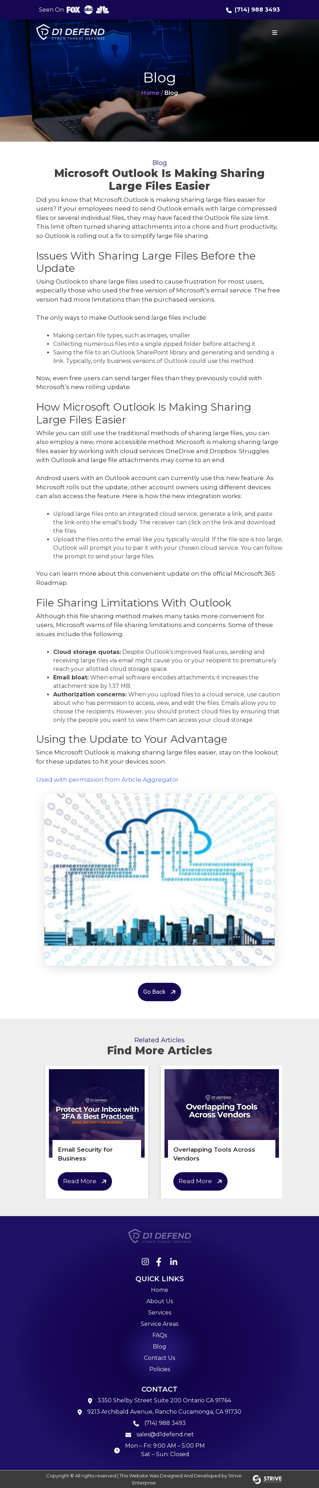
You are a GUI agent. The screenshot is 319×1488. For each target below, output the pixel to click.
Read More (86, 1181)
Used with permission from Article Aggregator (107, 779)
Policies (159, 1369)
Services (159, 1312)
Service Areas (159, 1324)
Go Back (160, 992)
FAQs (159, 1335)
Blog (159, 1346)
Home (159, 1290)
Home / (152, 93)
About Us (159, 1301)
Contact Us (159, 1358)
